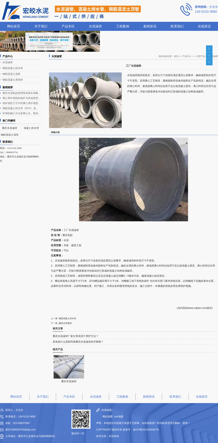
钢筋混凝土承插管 (13, 79)
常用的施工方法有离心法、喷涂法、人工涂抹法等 (22, 113)
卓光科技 (114, 436)
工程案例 (122, 26)
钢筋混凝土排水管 (13, 68)
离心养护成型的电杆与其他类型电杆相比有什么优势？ (22, 98)
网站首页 (13, 26)
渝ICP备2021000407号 (146, 429)
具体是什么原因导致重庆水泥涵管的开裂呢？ (78, 341)
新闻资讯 (149, 26)
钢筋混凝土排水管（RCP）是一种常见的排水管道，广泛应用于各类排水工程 (22, 108)
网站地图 (106, 416)
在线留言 (204, 26)
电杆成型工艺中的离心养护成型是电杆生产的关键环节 (22, 103)
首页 (176, 56)
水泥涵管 (95, 26)
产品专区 (68, 26)
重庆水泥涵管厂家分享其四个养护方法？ (75, 336)
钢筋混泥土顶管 (11, 74)
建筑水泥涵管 (65, 323)
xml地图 (118, 416)
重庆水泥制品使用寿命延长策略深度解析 (22, 93)
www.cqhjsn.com (197, 307)
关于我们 (40, 26)
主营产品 (200, 56)
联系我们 (177, 26)
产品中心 (187, 56)
